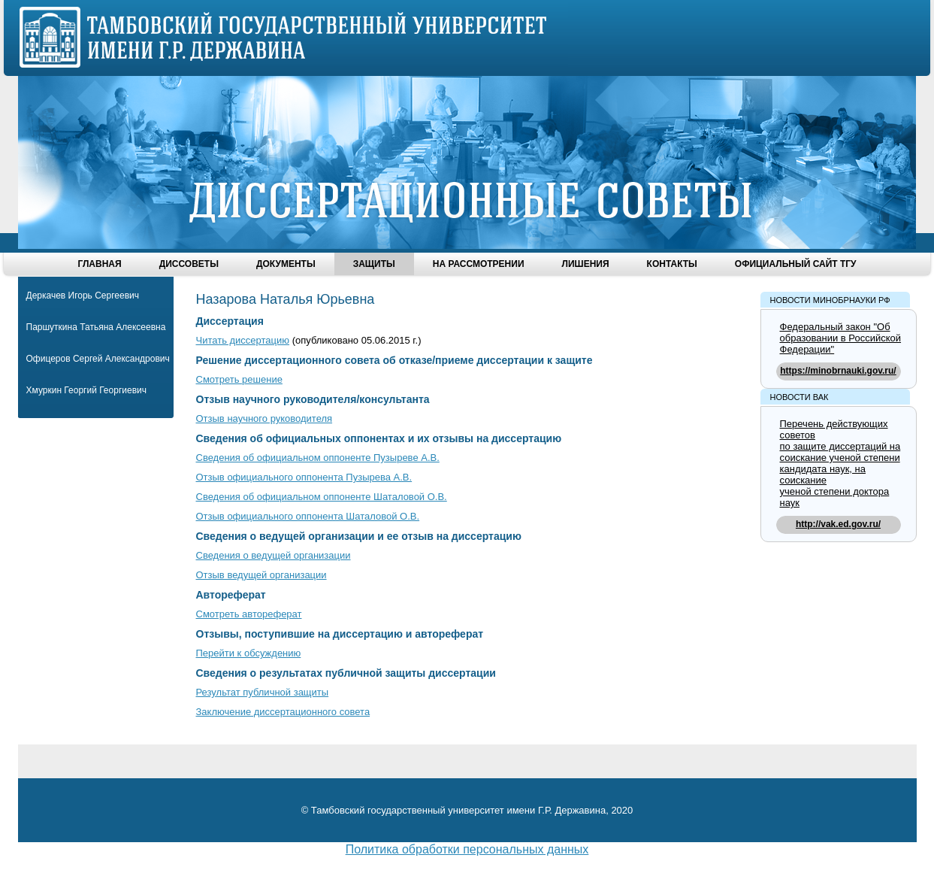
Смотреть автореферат (249, 614)
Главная (99, 264)
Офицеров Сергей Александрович (98, 358)
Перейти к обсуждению (248, 653)
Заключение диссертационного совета (283, 711)
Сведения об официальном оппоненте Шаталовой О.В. (321, 496)
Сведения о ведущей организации (273, 555)
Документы (286, 264)
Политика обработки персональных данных (467, 849)
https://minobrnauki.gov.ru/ (838, 370)
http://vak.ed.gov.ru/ (838, 524)
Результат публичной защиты (262, 692)
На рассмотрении (478, 264)
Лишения (585, 264)
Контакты (672, 264)
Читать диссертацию (243, 340)
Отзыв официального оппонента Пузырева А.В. (304, 477)
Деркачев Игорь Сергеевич (83, 295)
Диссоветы (189, 264)
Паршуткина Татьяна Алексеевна (96, 327)
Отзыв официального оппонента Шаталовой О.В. (308, 516)
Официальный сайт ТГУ (796, 264)
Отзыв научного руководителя (264, 418)
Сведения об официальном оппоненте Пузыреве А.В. (318, 457)
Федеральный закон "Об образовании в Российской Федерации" (841, 338)
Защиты (374, 264)
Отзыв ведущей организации (261, 575)
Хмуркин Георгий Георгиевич (86, 390)
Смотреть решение (239, 379)
